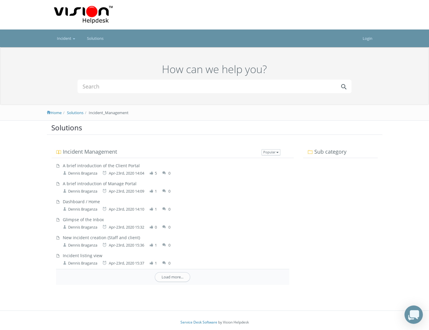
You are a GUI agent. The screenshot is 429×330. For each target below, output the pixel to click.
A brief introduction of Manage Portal (100, 183)
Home (54, 112)
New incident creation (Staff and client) (101, 237)
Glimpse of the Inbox (83, 219)
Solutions (95, 38)
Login (367, 38)
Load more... (172, 277)
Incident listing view (82, 255)
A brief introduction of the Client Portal (101, 165)
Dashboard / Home (81, 201)
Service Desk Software (198, 322)
